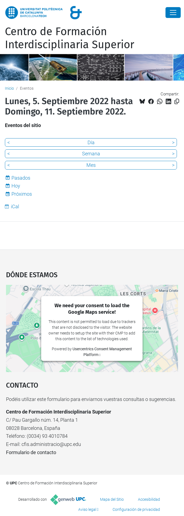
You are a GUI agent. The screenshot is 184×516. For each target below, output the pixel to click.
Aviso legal (87, 509)
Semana (91, 153)
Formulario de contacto (31, 452)
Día (91, 142)
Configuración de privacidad (136, 509)
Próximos (21, 194)
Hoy (15, 186)
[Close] (173, 12)
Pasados (20, 178)
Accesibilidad (149, 499)
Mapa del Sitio (112, 499)
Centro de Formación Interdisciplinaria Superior (69, 38)
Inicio (9, 88)
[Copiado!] (176, 101)
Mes (91, 165)
